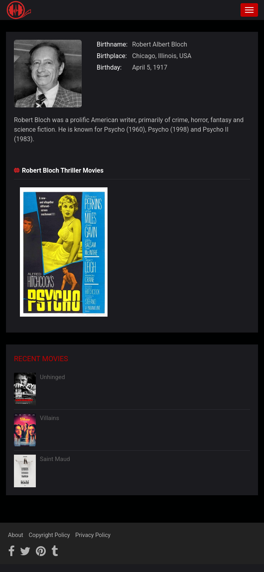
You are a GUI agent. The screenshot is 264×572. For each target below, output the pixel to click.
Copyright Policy (49, 535)
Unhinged (52, 377)
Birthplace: (112, 56)
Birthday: (109, 67)
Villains (49, 418)
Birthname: (112, 44)
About (15, 535)
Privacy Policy (93, 535)
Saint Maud (55, 459)
